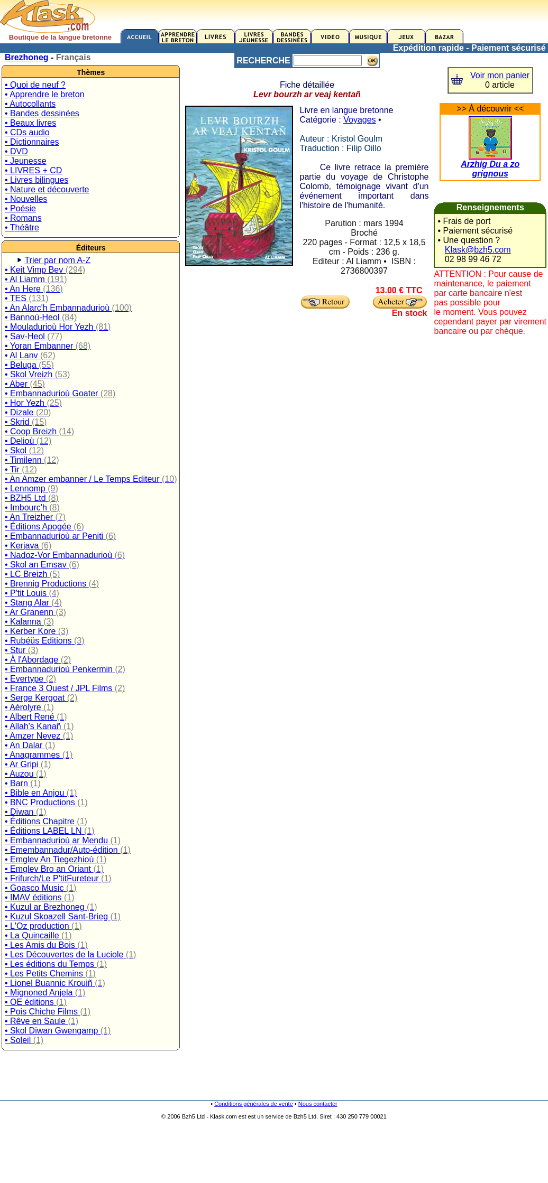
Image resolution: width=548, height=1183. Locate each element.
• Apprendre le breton (45, 94)
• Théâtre (22, 227)
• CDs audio (27, 132)
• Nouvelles (26, 198)
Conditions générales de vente (253, 1104)
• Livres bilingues (36, 179)
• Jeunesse (26, 160)
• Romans (23, 217)
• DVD (16, 151)
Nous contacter (317, 1104)
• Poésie (20, 208)
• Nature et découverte (47, 189)
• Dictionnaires (32, 141)
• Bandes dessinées (42, 113)
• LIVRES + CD (33, 170)
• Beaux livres (30, 122)
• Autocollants (30, 103)
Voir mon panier (499, 75)
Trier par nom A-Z (57, 260)
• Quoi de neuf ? (35, 84)
